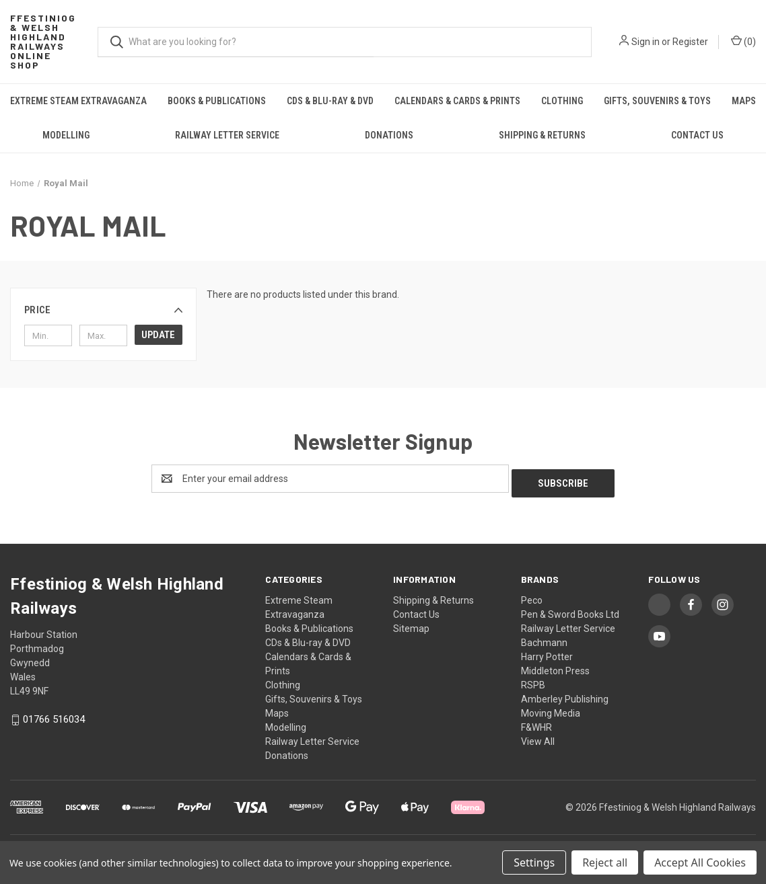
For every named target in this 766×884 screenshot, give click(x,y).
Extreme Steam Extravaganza (78, 100)
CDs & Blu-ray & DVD (330, 100)
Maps (277, 708)
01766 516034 (54, 715)
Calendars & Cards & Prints (457, 100)
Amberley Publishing (564, 694)
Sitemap (411, 623)
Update (158, 335)
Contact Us (697, 135)
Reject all (604, 862)
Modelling (66, 135)
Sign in (645, 41)
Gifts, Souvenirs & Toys (657, 100)
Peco (532, 595)
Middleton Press (555, 666)
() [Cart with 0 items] (743, 41)
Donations (389, 135)
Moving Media (550, 708)
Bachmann (544, 638)
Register (690, 41)
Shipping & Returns (542, 135)
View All (538, 736)
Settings (534, 862)
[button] (103, 310)
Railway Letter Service (227, 135)
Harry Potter (547, 652)
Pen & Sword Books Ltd (570, 609)
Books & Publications (217, 100)
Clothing (562, 100)
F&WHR (536, 722)
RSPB (533, 680)
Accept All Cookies (700, 862)
